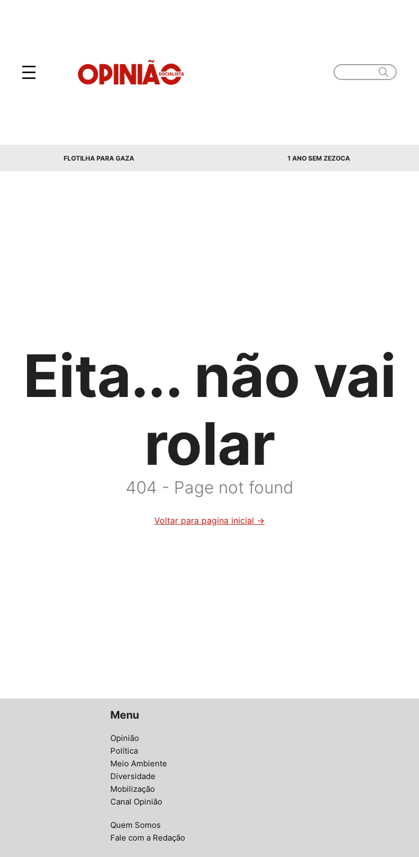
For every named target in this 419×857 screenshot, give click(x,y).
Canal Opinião (136, 802)
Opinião (124, 738)
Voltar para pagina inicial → (209, 520)
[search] (383, 72)
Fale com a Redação (147, 838)
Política (124, 751)
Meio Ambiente (138, 763)
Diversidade (132, 776)
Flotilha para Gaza (99, 158)
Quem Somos (135, 825)
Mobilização (132, 789)
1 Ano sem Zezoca (318, 158)
